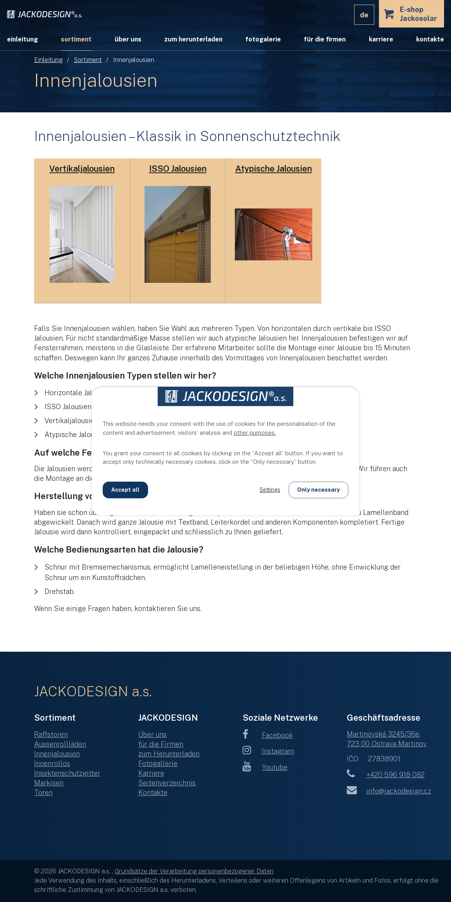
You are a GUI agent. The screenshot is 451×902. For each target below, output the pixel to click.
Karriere (381, 39)
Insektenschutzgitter (67, 773)
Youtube (265, 767)
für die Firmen (325, 39)
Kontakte (430, 39)
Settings (270, 490)
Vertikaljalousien (82, 169)
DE (364, 15)
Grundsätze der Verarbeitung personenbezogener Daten (194, 871)
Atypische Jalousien (273, 169)
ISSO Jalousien (178, 169)
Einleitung (48, 60)
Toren (43, 792)
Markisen (49, 783)
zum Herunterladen (193, 39)
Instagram (268, 751)
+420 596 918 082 (386, 775)
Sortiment (88, 60)
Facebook (268, 735)
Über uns (128, 39)
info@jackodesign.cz (389, 791)
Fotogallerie (157, 763)
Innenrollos (52, 763)
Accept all (125, 490)
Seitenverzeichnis (167, 783)
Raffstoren (51, 734)
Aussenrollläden (60, 744)
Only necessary (318, 490)
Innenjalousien (57, 754)
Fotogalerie (263, 39)
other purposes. (255, 432)
